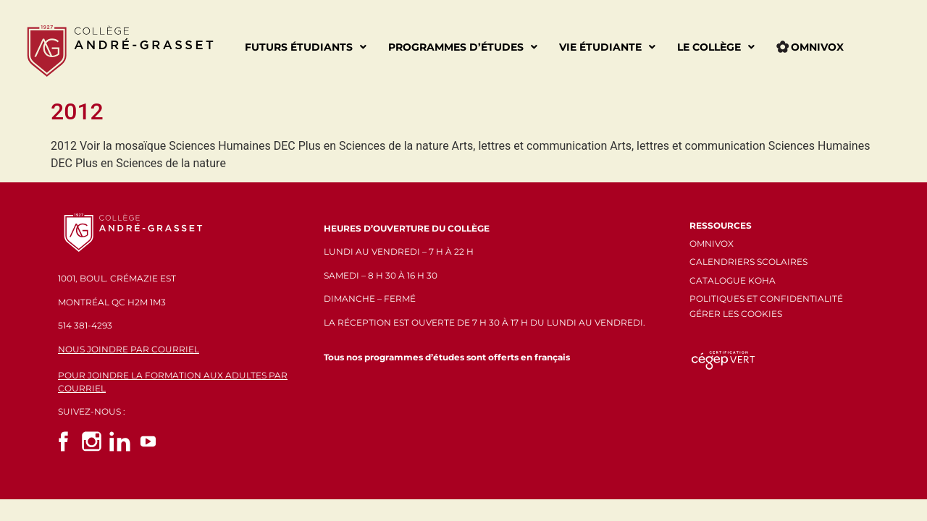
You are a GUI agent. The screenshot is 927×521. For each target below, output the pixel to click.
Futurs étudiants (305, 47)
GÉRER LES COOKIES (735, 313)
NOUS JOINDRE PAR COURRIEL (128, 349)
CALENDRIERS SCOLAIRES (748, 261)
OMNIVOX (711, 243)
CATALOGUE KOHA (732, 280)
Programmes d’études (462, 47)
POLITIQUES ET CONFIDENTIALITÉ (766, 298)
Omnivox (810, 47)
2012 (77, 111)
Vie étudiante (607, 47)
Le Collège (716, 47)
